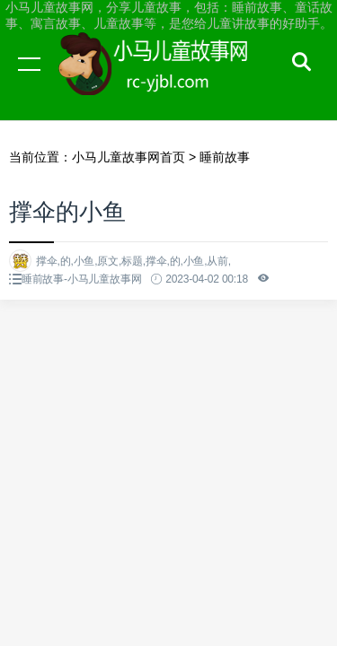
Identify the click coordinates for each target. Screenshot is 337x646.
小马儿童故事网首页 (128, 157)
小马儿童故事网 (170, 80)
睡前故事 (225, 157)
